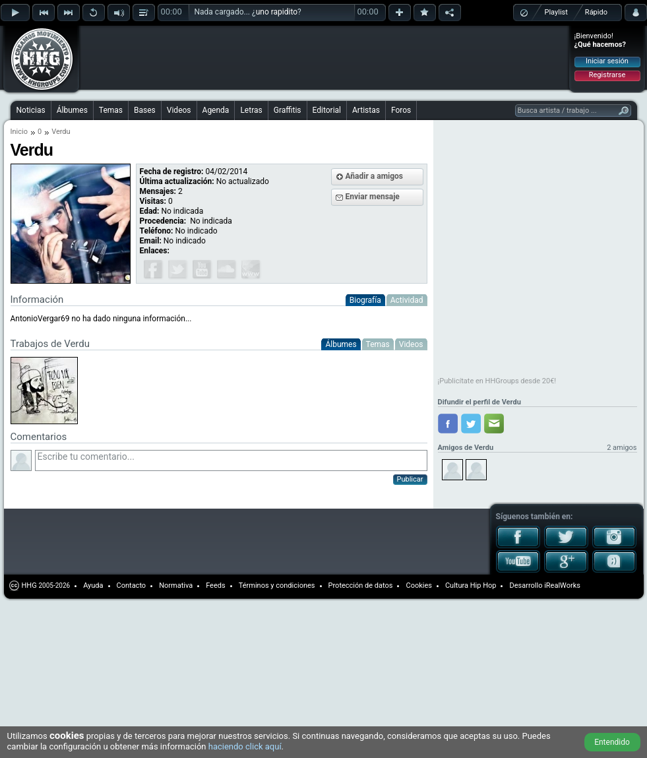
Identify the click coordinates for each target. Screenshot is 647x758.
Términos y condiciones (277, 585)
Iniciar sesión (607, 61)
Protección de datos (360, 585)
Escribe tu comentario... (231, 460)
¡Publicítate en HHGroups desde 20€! (497, 381)
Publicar (410, 479)
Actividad (406, 300)
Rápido (596, 12)
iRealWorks (562, 585)
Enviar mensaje (373, 196)
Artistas (366, 110)
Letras (251, 110)
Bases (145, 110)
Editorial (327, 110)
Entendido (612, 742)
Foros (401, 110)
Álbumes (72, 110)
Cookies (418, 585)
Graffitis (287, 110)
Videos (179, 110)
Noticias (31, 110)
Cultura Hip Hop (471, 585)
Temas (111, 110)
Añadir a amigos (375, 176)
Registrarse (607, 75)
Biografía (365, 300)
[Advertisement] (166, 47)
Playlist (556, 12)
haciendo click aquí (245, 746)
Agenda (216, 110)
